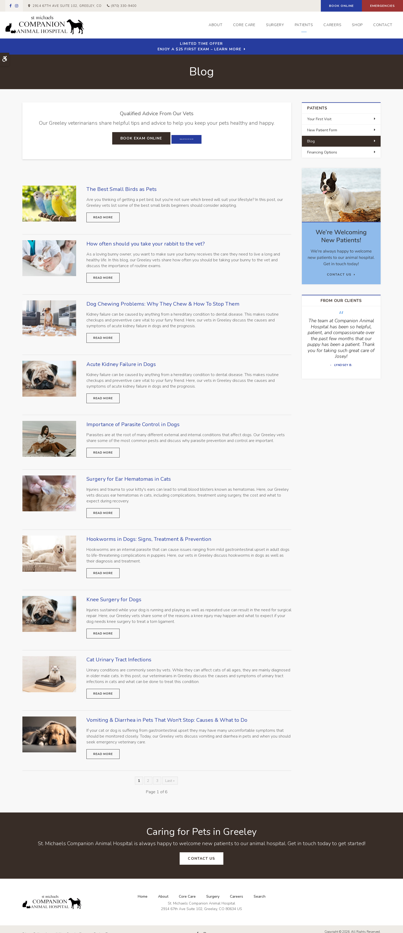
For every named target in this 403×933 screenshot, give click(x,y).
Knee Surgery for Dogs (113, 593)
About (216, 24)
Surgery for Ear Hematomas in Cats (128, 474)
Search (260, 886)
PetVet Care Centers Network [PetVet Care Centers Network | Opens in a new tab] (359, 927)
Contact (382, 24)
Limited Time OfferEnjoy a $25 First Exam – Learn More (199, 46)
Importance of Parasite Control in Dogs (133, 420)
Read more (103, 217)
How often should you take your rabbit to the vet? (145, 242)
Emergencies (382, 6)
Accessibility (54, 924)
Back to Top (102, 924)
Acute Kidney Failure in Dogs (121, 361)
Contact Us (201, 849)
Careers (332, 24)
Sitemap (85, 924)
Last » (170, 771)
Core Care (244, 24)
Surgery (275, 24)
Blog (311, 141)
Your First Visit (319, 119)
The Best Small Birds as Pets (121, 189)
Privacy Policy (32, 924)
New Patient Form (322, 130)
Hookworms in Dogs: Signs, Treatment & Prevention (148, 533)
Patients (304, 24)
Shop (357, 24)
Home (143, 886)
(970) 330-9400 (123, 6)
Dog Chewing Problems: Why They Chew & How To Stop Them (162, 302)
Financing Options (322, 152)
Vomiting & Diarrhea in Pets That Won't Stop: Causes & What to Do (166, 711)
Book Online (341, 6)
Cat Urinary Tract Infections (118, 652)
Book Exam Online (127, 138)
